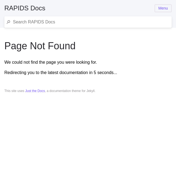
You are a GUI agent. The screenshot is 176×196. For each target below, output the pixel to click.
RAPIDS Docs (24, 8)
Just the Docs (35, 91)
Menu (163, 8)
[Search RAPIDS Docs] (91, 22)
